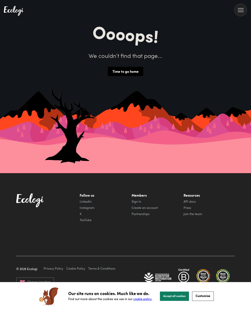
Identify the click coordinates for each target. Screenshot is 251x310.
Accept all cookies (174, 296)
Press (187, 208)
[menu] (240, 10)
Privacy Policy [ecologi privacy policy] (53, 268)
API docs (190, 201)
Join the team (193, 214)
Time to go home (125, 71)
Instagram (87, 208)
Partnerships (140, 214)
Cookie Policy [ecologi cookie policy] (75, 268)
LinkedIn (86, 201)
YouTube (85, 220)
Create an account (145, 208)
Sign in (136, 201)
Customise (203, 296)
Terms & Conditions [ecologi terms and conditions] (101, 268)
